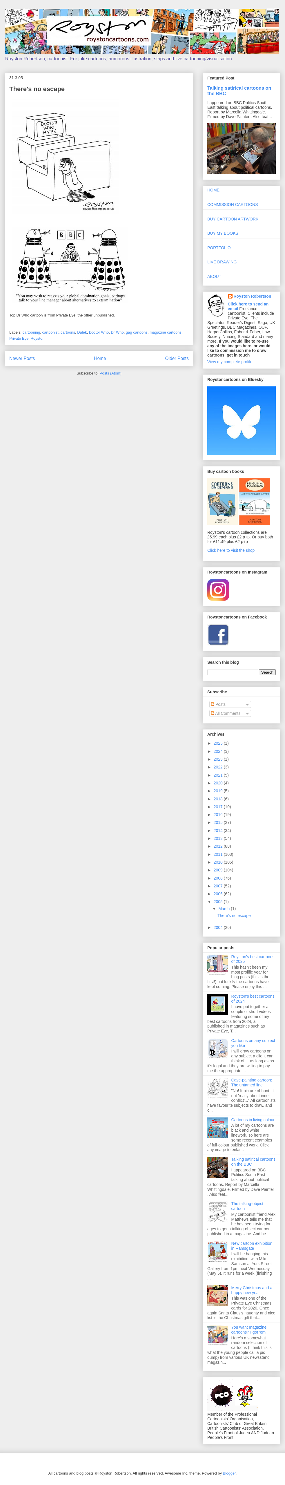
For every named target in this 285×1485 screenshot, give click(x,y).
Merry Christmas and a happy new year (252, 1290)
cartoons (68, 332)
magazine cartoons (165, 332)
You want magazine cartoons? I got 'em (249, 1329)
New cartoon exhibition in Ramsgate (252, 1246)
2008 (219, 878)
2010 (219, 862)
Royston (38, 338)
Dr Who (117, 332)
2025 (219, 743)
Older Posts (177, 358)
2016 (219, 814)
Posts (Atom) (110, 373)
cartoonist (50, 332)
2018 (219, 799)
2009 (219, 870)
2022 (219, 767)
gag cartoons (137, 332)
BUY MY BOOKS (222, 233)
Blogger (229, 1473)
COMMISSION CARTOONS (232, 204)
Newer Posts (22, 358)
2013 (219, 838)
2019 (219, 790)
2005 (219, 901)
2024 (219, 751)
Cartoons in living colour (253, 1119)
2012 (219, 846)
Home (100, 358)
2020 (219, 783)
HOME (213, 190)
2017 (219, 806)
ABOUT (214, 276)
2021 (219, 775)
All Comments (225, 713)
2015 (219, 822)
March (224, 908)
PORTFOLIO (219, 247)
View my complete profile (229, 361)
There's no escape (37, 89)
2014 (219, 830)
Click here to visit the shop (231, 550)
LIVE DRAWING (222, 262)
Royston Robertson (252, 296)
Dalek (82, 332)
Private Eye (18, 338)
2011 (219, 854)
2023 (219, 759)
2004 (219, 927)
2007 (219, 886)
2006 (219, 893)
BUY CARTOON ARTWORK (232, 219)
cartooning (31, 332)
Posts (218, 704)
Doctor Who (99, 332)
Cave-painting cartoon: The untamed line (251, 1082)
